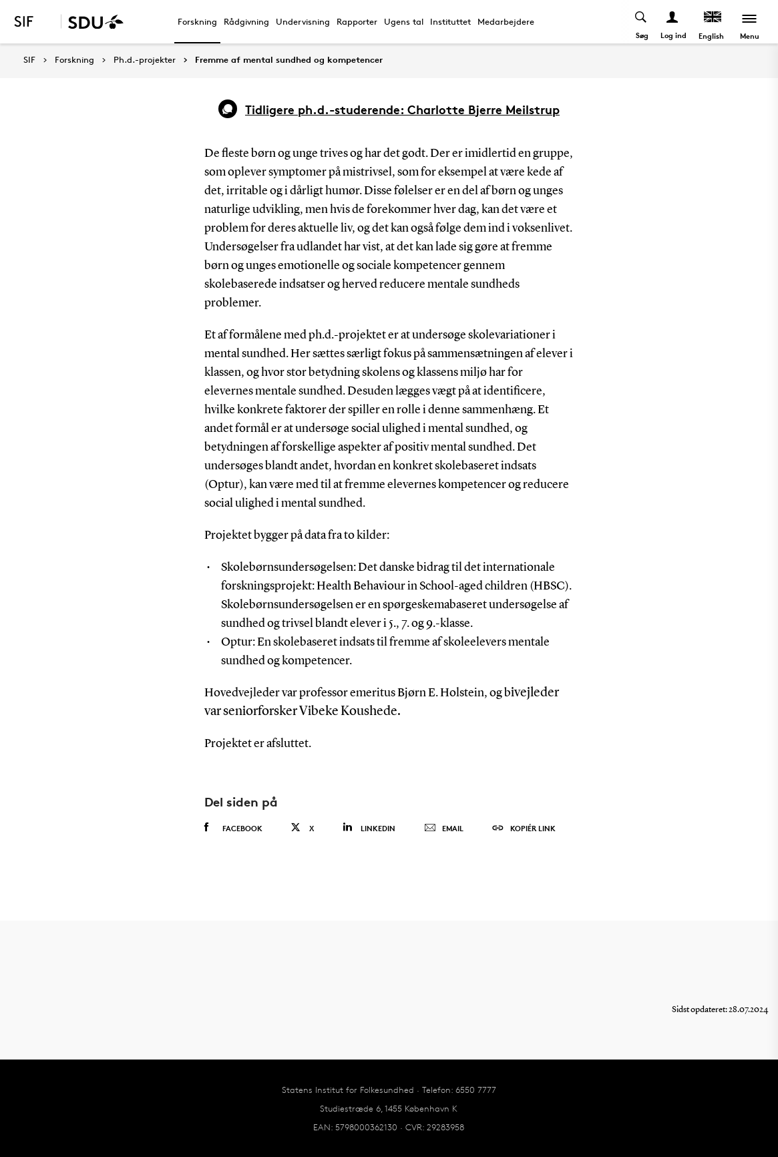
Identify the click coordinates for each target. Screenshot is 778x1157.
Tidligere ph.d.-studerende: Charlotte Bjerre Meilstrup (402, 109)
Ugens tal (403, 21)
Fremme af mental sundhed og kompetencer (289, 60)
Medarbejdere (505, 21)
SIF (29, 59)
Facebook (233, 828)
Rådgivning (246, 21)
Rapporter (357, 21)
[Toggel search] (641, 21)
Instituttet (450, 21)
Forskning (197, 21)
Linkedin (369, 827)
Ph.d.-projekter (145, 60)
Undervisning (303, 21)
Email (443, 828)
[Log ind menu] (673, 21)
